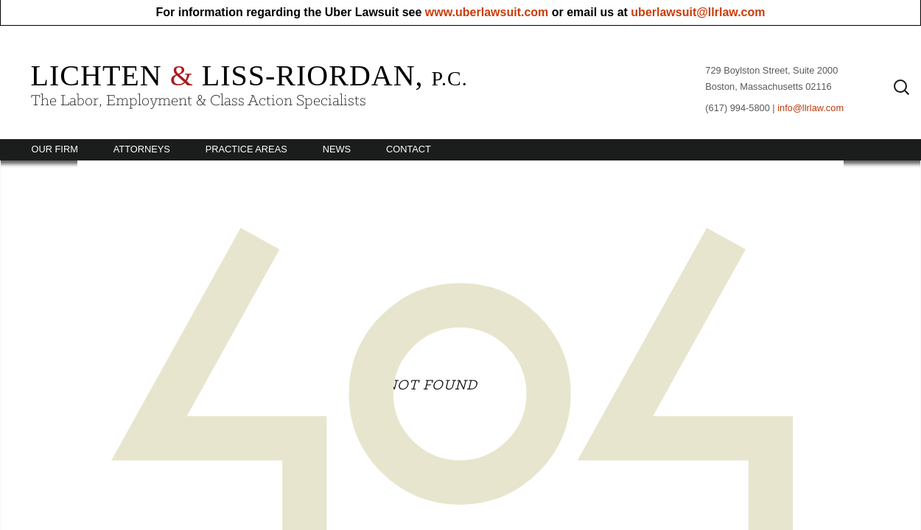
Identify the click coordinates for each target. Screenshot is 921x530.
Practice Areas (246, 149)
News (337, 149)
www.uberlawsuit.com (486, 12)
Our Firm (55, 149)
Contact (408, 149)
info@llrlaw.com (810, 107)
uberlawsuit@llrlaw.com (698, 12)
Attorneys (141, 149)
